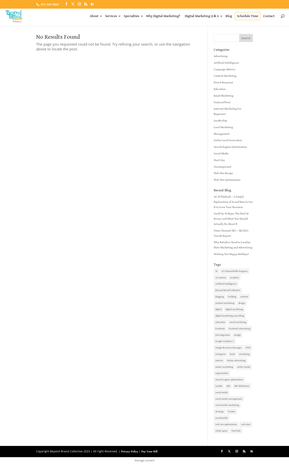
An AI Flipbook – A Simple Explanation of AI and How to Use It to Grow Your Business (233, 202)
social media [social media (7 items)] (221, 392)
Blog (229, 16)
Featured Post (222, 102)
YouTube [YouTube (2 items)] (236, 430)
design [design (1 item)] (241, 303)
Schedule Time (247, 16)
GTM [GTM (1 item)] (248, 347)
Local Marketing (223, 127)
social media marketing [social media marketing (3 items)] (227, 405)
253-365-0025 (50, 4)
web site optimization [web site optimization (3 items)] (226, 424)
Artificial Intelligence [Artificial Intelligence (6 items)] (226, 283)
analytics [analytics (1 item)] (234, 277)
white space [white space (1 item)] (221, 430)
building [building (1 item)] (232, 296)
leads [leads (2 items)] (232, 354)
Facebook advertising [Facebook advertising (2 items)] (239, 328)
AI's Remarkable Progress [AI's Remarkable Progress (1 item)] (235, 271)
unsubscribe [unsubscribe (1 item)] (221, 418)
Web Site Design (223, 173)
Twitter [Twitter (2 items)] (231, 411)
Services (111, 16)
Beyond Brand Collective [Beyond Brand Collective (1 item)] (227, 290)
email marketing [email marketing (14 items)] (237, 322)
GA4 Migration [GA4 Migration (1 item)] (222, 335)
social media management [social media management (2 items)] (228, 399)
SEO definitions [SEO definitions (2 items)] (241, 386)
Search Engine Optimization (230, 147)
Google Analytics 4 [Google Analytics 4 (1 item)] (224, 341)
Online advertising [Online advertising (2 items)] (236, 360)
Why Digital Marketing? (163, 16)
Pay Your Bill (149, 451)
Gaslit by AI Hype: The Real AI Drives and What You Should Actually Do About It (231, 219)
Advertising (221, 56)
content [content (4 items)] (244, 296)
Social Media (221, 153)
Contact (269, 16)
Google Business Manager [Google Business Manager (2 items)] (228, 347)
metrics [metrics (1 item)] (219, 360)
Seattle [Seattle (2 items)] (218, 386)
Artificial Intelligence (226, 62)
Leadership (220, 120)
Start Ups (219, 160)
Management (221, 134)
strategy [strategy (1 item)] (219, 411)
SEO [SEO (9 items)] (228, 386)
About (94, 16)
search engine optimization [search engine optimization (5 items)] (229, 379)
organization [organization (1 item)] (221, 373)
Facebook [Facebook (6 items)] (220, 328)
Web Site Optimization (227, 180)
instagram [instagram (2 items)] (220, 354)
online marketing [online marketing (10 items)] (224, 367)
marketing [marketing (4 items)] (244, 354)
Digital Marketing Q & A (202, 16)
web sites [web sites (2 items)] (245, 424)
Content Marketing (225, 76)
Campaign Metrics (224, 69)
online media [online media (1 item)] (243, 367)
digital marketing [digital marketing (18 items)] (234, 309)
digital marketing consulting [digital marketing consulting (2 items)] (229, 315)
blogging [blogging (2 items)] (219, 296)
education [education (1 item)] (220, 322)
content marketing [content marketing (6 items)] (224, 303)
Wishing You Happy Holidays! (231, 254)
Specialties (131, 16)
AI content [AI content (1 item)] (220, 277)
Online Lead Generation (228, 140)
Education (220, 89)
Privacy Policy (129, 451)
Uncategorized (222, 166)
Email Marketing (223, 95)
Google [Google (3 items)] (237, 335)
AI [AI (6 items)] (216, 271)
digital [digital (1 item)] (218, 309)
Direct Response (223, 82)
